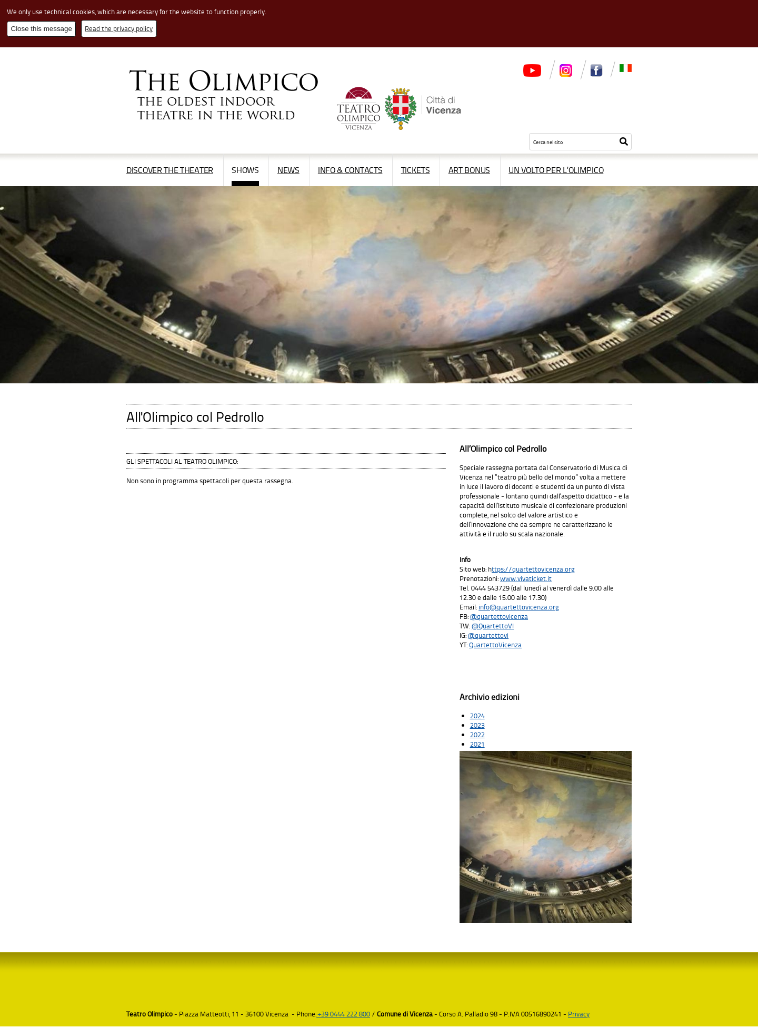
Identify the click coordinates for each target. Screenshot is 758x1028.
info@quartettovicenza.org (518, 607)
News (288, 170)
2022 (477, 736)
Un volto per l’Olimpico (555, 170)
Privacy (579, 1015)
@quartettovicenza (499, 616)
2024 (477, 717)
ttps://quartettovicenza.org (533, 569)
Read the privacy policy (119, 28)
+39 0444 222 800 (343, 1015)
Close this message (41, 29)
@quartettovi (488, 635)
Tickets (415, 170)
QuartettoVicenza (495, 644)
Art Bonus (469, 170)
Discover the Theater (169, 170)
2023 (477, 726)
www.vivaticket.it (526, 578)
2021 (477, 745)
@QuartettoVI (493, 625)
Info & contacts (350, 170)
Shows (245, 170)
